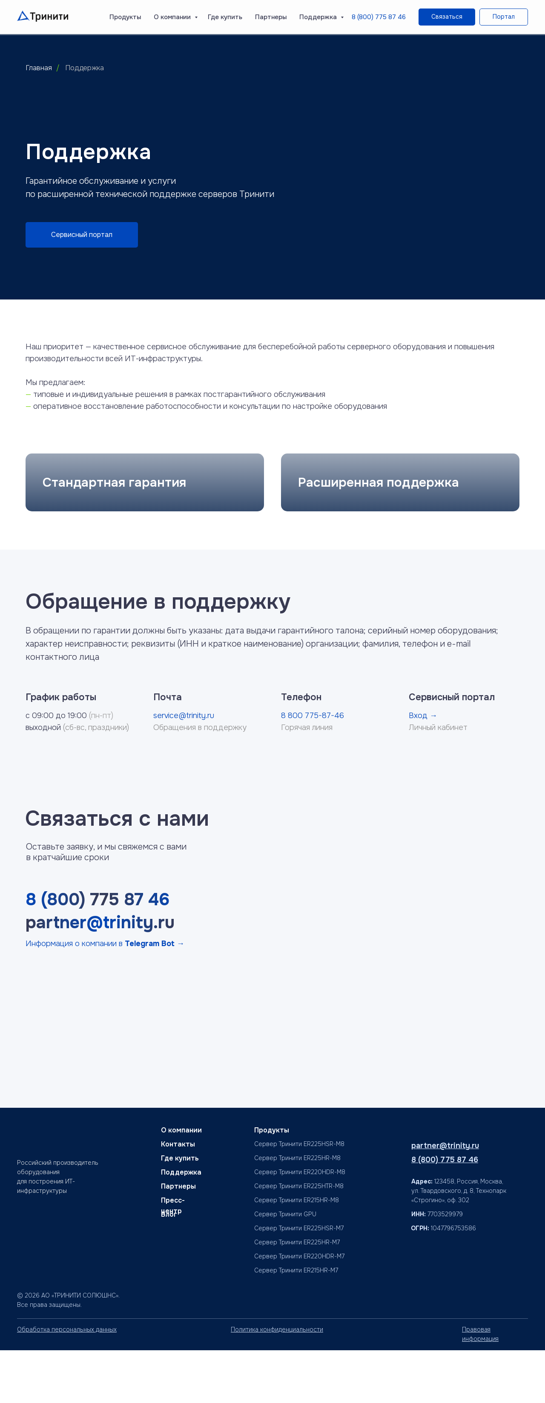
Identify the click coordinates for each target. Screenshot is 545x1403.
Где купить (225, 17)
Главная (39, 68)
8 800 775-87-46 (312, 768)
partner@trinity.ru (100, 975)
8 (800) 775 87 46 (379, 17)
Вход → (423, 768)
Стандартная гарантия (114, 535)
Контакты (178, 1196)
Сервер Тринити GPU (285, 1267)
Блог (169, 1267)
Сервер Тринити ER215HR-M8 (296, 1253)
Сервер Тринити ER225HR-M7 (297, 1295)
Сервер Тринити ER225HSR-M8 (299, 1197)
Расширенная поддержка (378, 535)
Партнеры (271, 17)
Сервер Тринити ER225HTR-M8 (299, 1239)
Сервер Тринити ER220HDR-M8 (299, 1225)
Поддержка (318, 17)
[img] (418, 1304)
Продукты (125, 17)
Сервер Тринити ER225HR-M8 (297, 1211)
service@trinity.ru (183, 768)
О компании (173, 17)
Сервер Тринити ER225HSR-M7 (299, 1281)
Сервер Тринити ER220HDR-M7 (299, 1309)
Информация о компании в (105, 996)
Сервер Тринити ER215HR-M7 (296, 1323)
